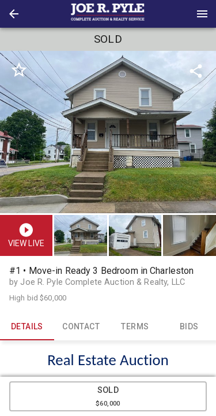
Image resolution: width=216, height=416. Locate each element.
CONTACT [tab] (81, 326)
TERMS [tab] (135, 326)
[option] (108, 132)
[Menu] (202, 14)
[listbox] (108, 132)
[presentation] (108, 13)
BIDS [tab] (189, 326)
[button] (14, 14)
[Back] (14, 14)
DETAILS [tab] (27, 326)
